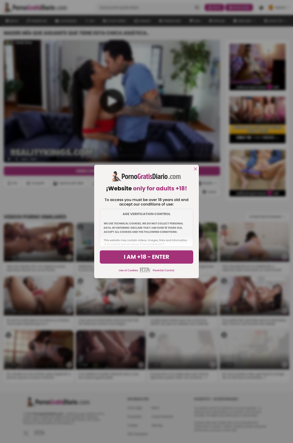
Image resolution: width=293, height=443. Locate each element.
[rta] (145, 272)
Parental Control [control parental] (163, 270)
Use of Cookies (128, 270)
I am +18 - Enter (146, 257)
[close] (195, 169)
